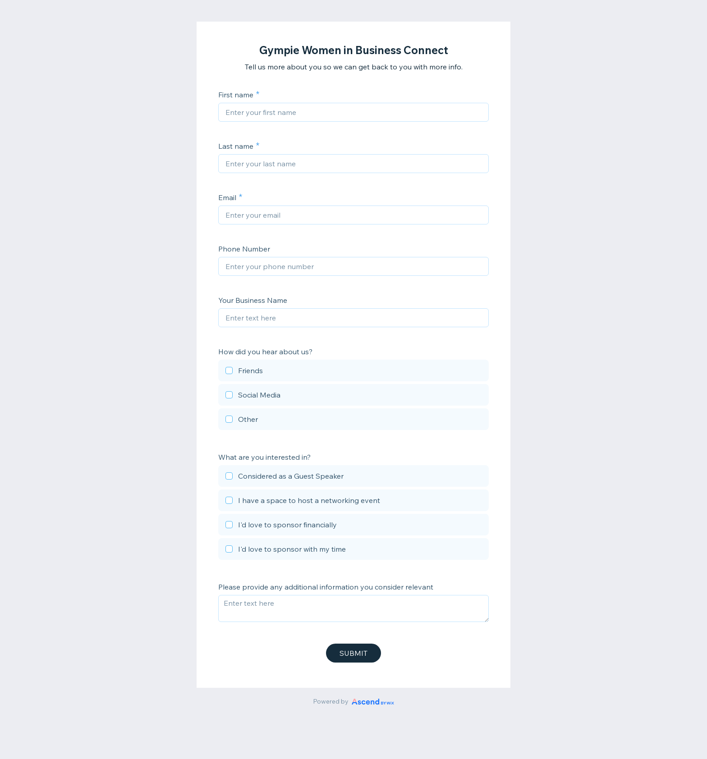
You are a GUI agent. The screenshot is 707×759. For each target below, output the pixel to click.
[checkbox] (353, 372)
